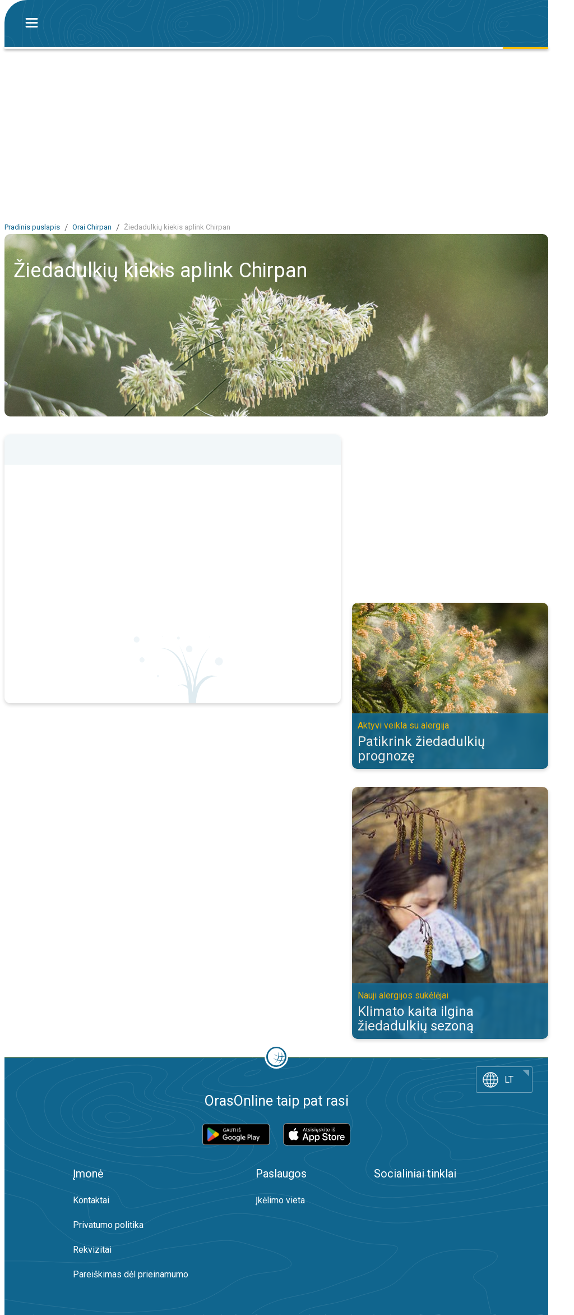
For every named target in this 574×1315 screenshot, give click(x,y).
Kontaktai (91, 1200)
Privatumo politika (108, 1225)
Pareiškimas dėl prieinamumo (130, 1274)
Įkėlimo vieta (280, 1200)
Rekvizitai (92, 1249)
